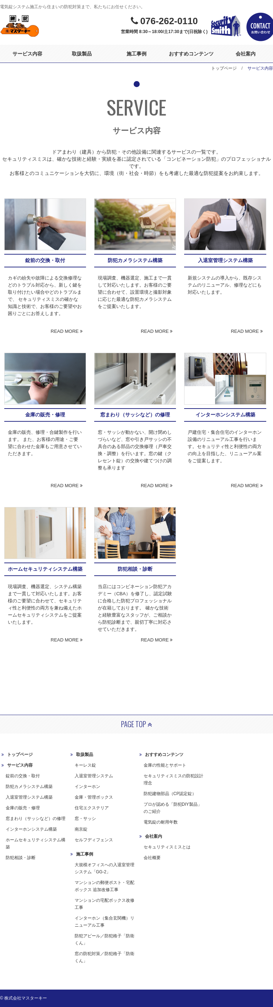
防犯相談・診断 (21, 857)
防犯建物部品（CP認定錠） (170, 793)
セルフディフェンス (94, 839)
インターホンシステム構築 (31, 829)
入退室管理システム (94, 775)
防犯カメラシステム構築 (29, 786)
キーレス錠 (85, 765)
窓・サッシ (85, 818)
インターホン (87, 786)
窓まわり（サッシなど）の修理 (35, 818)
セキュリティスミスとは (167, 847)
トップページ (224, 68)
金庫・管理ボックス (94, 797)
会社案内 (246, 54)
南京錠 (81, 829)
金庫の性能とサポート (165, 765)
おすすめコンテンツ (191, 54)
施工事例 (136, 54)
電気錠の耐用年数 (161, 822)
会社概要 (152, 857)
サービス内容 (27, 54)
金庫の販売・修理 (23, 807)
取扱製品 (82, 54)
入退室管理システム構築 (29, 797)
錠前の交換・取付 (23, 775)
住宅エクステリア (92, 807)
